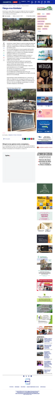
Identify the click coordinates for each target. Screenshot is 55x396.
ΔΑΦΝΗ (48, 13)
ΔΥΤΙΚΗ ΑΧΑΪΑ (40, 23)
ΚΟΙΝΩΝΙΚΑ (40, 26)
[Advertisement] (44, 174)
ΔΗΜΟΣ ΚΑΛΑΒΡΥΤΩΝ (42, 18)
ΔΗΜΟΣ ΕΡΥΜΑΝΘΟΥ (42, 16)
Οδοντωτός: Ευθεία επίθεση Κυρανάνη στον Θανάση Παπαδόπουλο (47, 347)
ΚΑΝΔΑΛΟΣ (10, 5)
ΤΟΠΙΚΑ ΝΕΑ (19, 5)
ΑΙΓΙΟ (39, 13)
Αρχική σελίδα (5, 5)
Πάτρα (39, 28)
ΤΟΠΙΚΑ (14, 5)
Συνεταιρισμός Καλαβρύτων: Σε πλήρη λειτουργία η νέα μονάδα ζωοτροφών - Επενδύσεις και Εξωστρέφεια (47, 354)
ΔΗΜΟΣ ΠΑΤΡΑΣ (41, 21)
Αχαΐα (43, 13)
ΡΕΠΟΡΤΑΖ (45, 28)
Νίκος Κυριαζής (7, 16)
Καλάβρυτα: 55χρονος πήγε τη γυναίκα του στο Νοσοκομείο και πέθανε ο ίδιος (48, 340)
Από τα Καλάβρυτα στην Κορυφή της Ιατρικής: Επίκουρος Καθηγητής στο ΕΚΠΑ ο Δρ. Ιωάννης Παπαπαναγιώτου (48, 364)
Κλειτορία (46, 26)
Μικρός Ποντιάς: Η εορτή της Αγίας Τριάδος (47, 371)
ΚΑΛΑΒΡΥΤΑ (48, 23)
